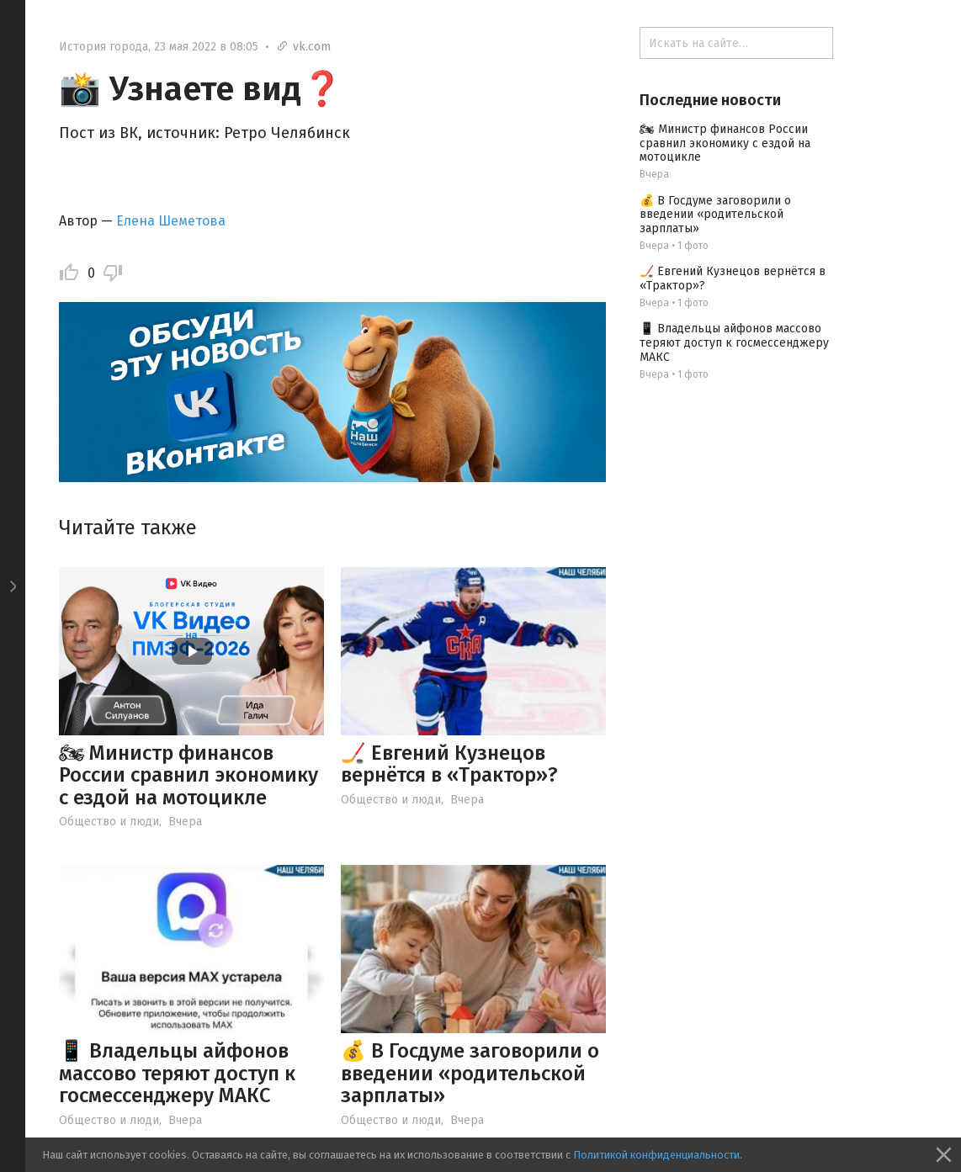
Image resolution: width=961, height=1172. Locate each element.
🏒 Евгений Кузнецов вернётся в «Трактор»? (449, 764)
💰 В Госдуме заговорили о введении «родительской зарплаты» (470, 1073)
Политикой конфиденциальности (656, 1154)
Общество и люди (109, 821)
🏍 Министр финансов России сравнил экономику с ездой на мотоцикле (188, 775)
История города (103, 47)
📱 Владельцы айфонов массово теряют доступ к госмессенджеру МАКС (177, 1073)
